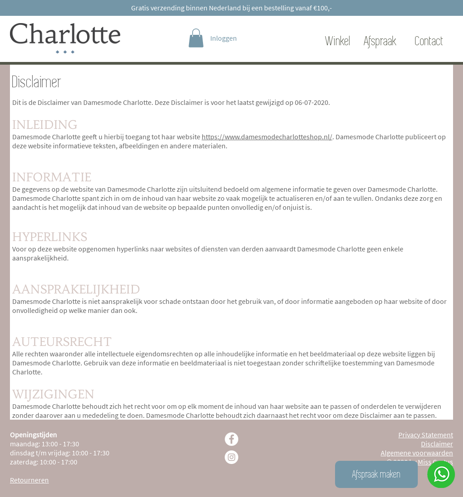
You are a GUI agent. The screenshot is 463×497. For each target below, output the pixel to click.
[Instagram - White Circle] (231, 457)
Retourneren (29, 479)
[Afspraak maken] (376, 474)
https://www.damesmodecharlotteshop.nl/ (267, 136)
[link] (196, 37)
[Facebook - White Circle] (231, 439)
